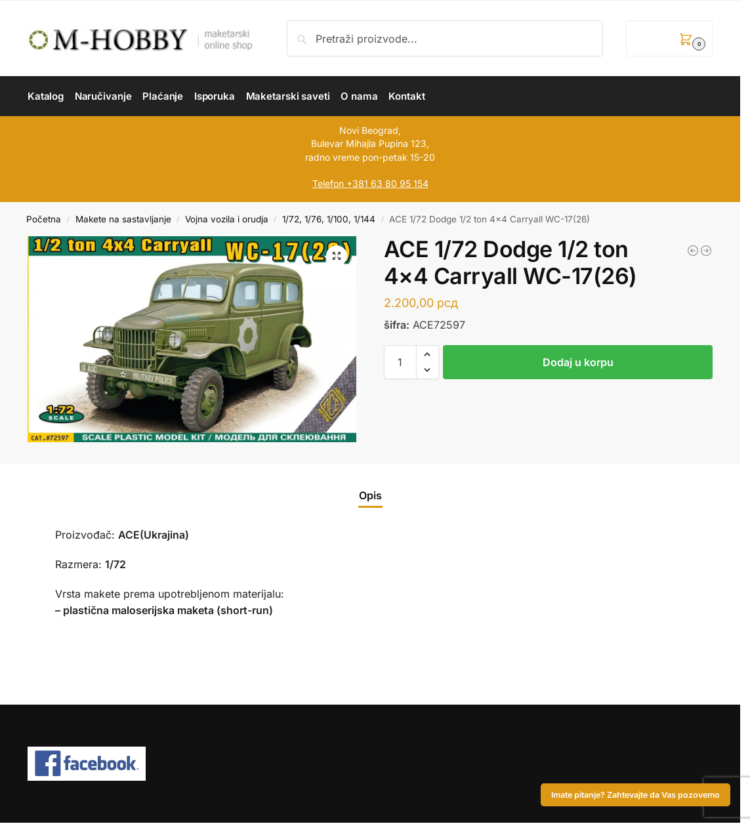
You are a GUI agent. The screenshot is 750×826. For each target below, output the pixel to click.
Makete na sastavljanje (123, 219)
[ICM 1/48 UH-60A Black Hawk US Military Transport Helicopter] (692, 250)
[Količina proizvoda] (400, 362)
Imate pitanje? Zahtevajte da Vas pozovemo (635, 795)
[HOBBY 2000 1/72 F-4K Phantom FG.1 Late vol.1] (706, 250)
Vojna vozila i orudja (226, 219)
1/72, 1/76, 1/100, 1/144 (328, 219)
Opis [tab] (370, 495)
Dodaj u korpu (578, 362)
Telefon (328, 183)
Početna (43, 219)
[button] (669, 38)
